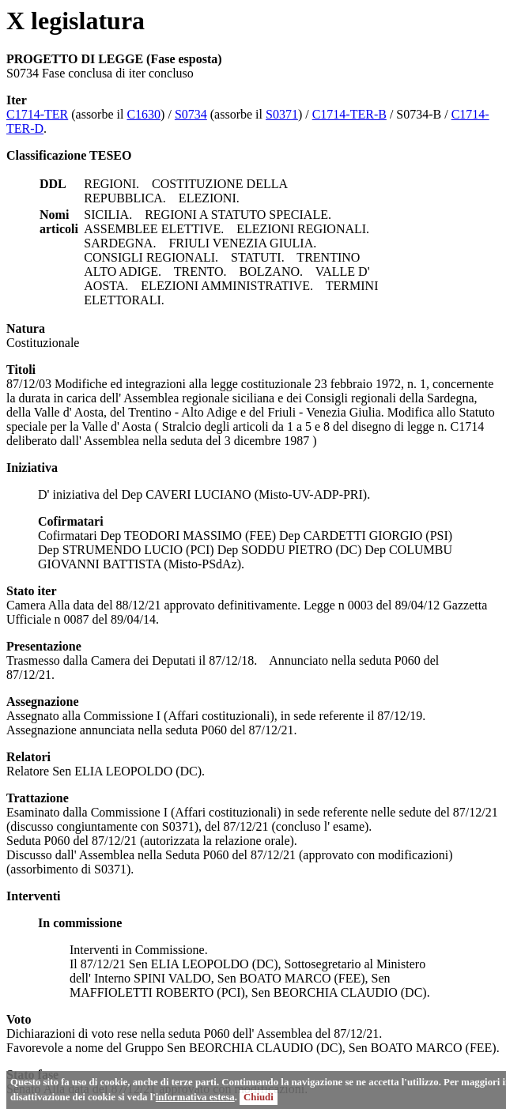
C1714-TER (37, 114)
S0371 (282, 114)
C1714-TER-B (349, 114)
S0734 (191, 114)
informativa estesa (195, 1097)
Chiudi (259, 1097)
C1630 (143, 114)
